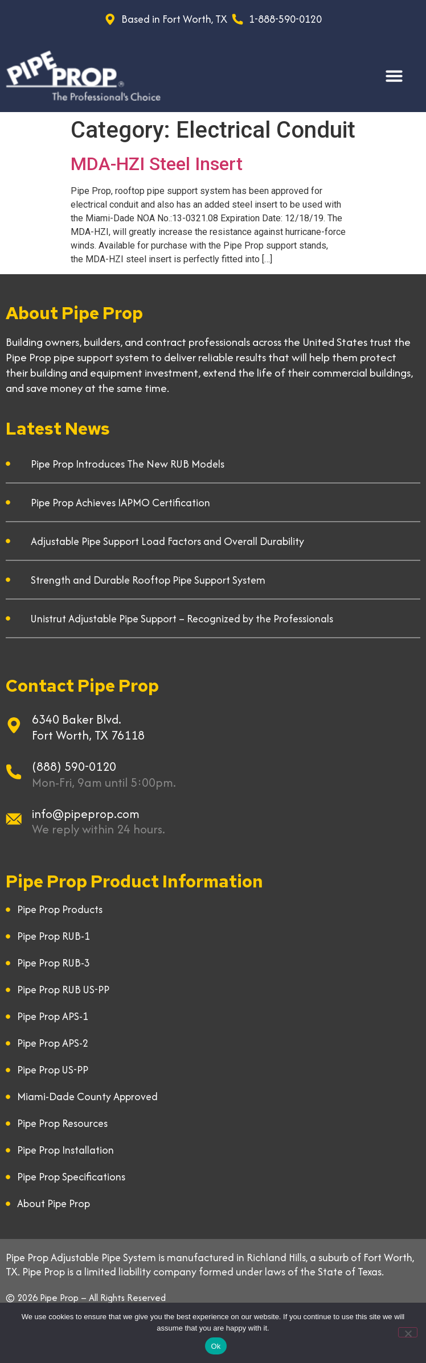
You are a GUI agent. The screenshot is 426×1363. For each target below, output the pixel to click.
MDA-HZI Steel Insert (157, 164)
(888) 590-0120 (74, 766)
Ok (215, 1346)
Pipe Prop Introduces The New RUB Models (127, 464)
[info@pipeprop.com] (14, 819)
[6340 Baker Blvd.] (14, 725)
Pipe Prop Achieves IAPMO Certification (120, 502)
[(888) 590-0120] (14, 772)
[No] (407, 1332)
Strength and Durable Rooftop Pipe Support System (148, 580)
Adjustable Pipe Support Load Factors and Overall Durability (167, 541)
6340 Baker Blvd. (76, 719)
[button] (394, 75)
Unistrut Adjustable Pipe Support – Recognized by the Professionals (182, 618)
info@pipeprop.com (86, 814)
